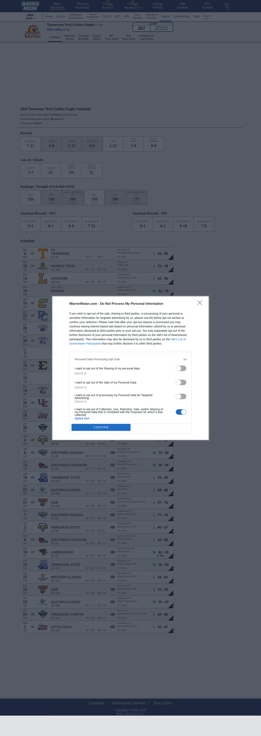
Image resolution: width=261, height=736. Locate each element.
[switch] (181, 368)
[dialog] (130, 368)
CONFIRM (101, 427)
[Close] (201, 304)
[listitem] (130, 359)
